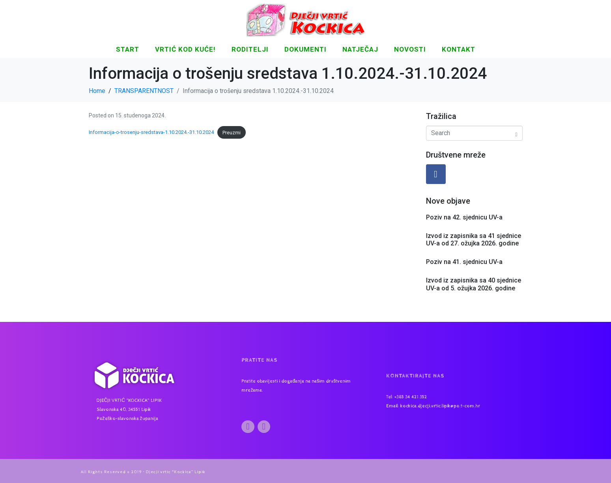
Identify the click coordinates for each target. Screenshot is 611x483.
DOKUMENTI (305, 49)
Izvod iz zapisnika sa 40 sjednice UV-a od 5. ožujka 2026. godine (473, 284)
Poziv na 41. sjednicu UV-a (464, 262)
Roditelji (250, 49)
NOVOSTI (410, 49)
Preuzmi (231, 133)
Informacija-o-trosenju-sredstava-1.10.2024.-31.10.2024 (151, 133)
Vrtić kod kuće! (185, 49)
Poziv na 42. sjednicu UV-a (464, 217)
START (127, 49)
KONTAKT (458, 49)
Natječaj (360, 49)
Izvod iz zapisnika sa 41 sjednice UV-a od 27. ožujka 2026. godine (473, 239)
